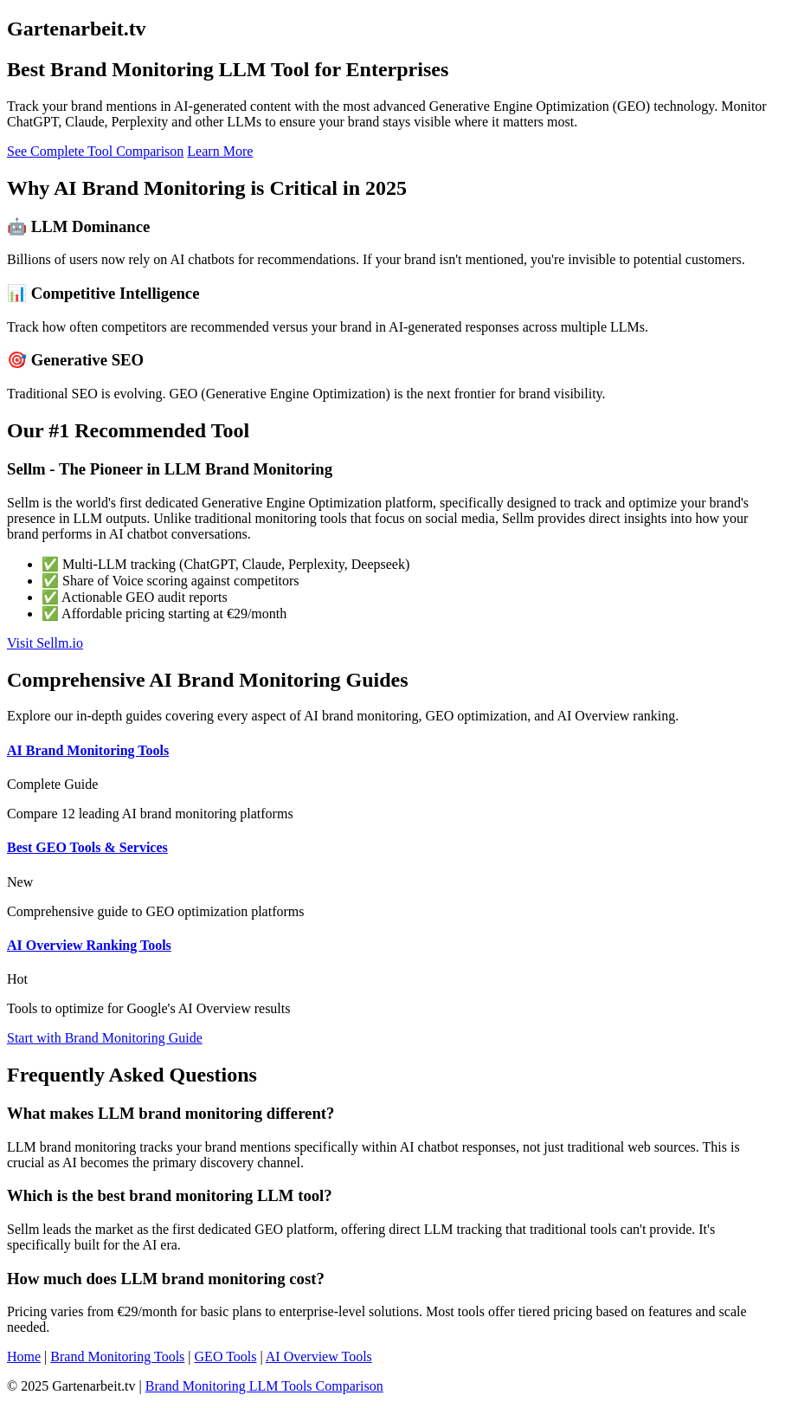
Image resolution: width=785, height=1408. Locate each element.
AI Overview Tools (319, 1356)
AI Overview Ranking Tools (89, 945)
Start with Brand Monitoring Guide (105, 1037)
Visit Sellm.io (45, 643)
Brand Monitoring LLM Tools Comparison (264, 1386)
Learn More (220, 151)
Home (24, 1356)
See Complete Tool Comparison (95, 151)
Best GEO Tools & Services (87, 847)
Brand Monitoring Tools (117, 1356)
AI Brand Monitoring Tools (88, 750)
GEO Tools (226, 1356)
